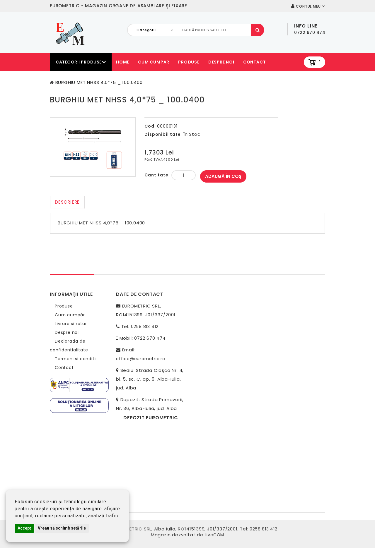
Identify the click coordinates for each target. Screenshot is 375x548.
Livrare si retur (71, 324)
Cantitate (156, 175)
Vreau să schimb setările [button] (62, 528)
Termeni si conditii (76, 359)
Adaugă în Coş (223, 176)
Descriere (67, 202)
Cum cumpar (153, 62)
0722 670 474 (150, 338)
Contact (254, 62)
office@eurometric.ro (140, 359)
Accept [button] (24, 528)
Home (122, 62)
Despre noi (221, 62)
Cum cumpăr (70, 315)
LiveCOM (214, 535)
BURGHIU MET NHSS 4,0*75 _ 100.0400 (99, 82)
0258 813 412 (145, 326)
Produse (189, 62)
